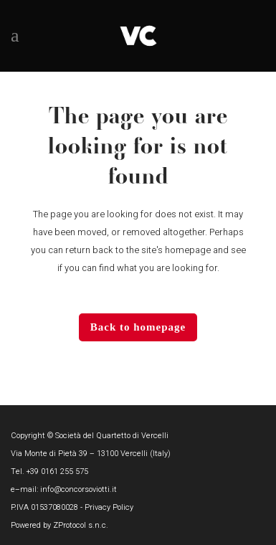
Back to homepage (138, 327)
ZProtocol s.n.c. (80, 525)
